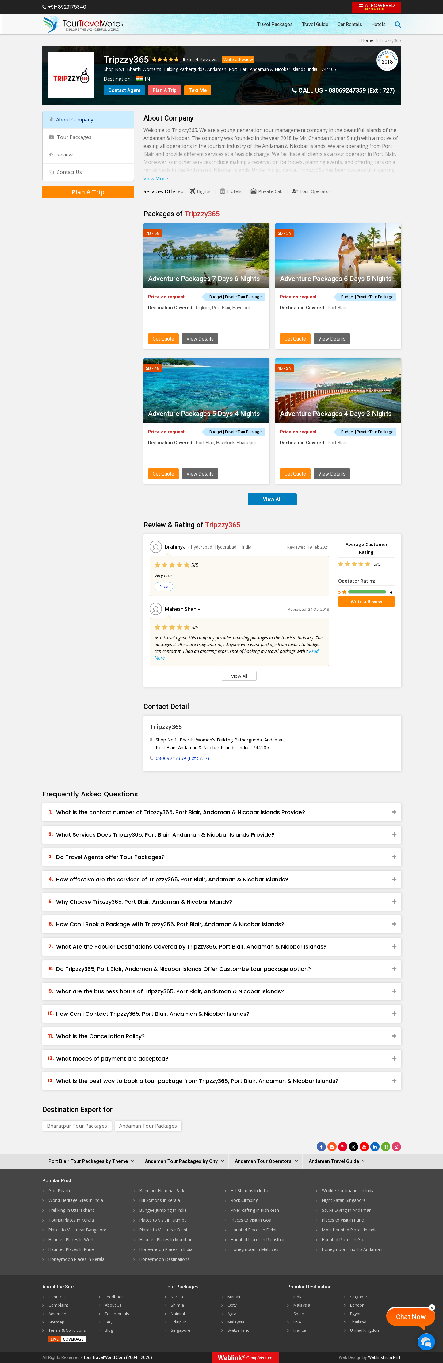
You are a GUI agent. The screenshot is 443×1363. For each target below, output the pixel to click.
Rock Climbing (245, 1200)
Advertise (57, 1313)
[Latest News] (332, 1146)
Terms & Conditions (68, 1330)
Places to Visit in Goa (252, 1220)
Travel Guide (315, 24)
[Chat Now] (426, 1342)
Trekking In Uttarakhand (72, 1210)
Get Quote (163, 339)
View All (272, 499)
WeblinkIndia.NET (384, 1357)
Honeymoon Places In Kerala (77, 1259)
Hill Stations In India (250, 1190)
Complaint (58, 1305)
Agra (232, 1313)
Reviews (209, 59)
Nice (163, 586)
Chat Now (411, 1317)
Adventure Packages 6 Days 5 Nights (336, 279)
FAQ (109, 1321)
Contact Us (65, 172)
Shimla (177, 1305)
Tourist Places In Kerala (71, 1220)
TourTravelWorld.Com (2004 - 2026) (117, 1357)
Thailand (358, 1321)
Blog (109, 1330)
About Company (71, 119)
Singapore (181, 1330)
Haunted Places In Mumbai (166, 1239)
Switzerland (238, 1330)
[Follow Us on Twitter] (353, 1146)
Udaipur (178, 1321)
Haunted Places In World (72, 1239)
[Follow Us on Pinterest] (342, 1146)
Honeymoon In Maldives (255, 1249)
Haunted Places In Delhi (254, 1230)
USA (297, 1321)
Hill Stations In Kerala (160, 1200)
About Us (114, 1305)
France (300, 1330)
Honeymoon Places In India (166, 1249)
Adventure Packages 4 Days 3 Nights (336, 414)
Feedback (114, 1296)
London (357, 1305)
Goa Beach (59, 1190)
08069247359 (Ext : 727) (362, 90)
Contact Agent (124, 90)
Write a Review (238, 59)
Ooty (232, 1305)
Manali (234, 1296)
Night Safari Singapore (344, 1200)
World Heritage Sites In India (76, 1200)
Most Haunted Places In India (351, 1230)
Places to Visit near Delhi (164, 1230)
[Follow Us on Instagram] (396, 1146)
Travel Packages (275, 24)
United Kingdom (366, 1330)
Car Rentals (350, 24)
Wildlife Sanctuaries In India (349, 1190)
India (298, 1296)
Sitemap (56, 1321)
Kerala (177, 1296)
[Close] (432, 1307)
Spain (298, 1313)
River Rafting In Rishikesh (256, 1210)
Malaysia (236, 1321)
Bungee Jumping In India (163, 1210)
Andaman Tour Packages (148, 1125)
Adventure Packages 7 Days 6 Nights (204, 279)
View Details (200, 339)
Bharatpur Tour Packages (77, 1125)
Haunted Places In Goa (344, 1239)
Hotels (378, 24)
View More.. (156, 178)
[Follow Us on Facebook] (321, 1146)
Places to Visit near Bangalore (78, 1230)
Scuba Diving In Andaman (347, 1210)
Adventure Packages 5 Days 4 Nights (204, 414)
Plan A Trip (165, 90)
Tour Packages (70, 137)
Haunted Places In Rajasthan (259, 1239)
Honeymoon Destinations (165, 1259)
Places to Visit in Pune (343, 1220)
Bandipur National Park (162, 1190)
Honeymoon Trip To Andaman (352, 1249)
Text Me (198, 90)
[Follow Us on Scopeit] (385, 1146)
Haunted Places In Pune (72, 1249)
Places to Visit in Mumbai (164, 1220)
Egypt (355, 1313)
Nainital (178, 1313)
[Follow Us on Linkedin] (375, 1146)
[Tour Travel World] (83, 24)
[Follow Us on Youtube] (364, 1146)
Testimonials (117, 1313)
